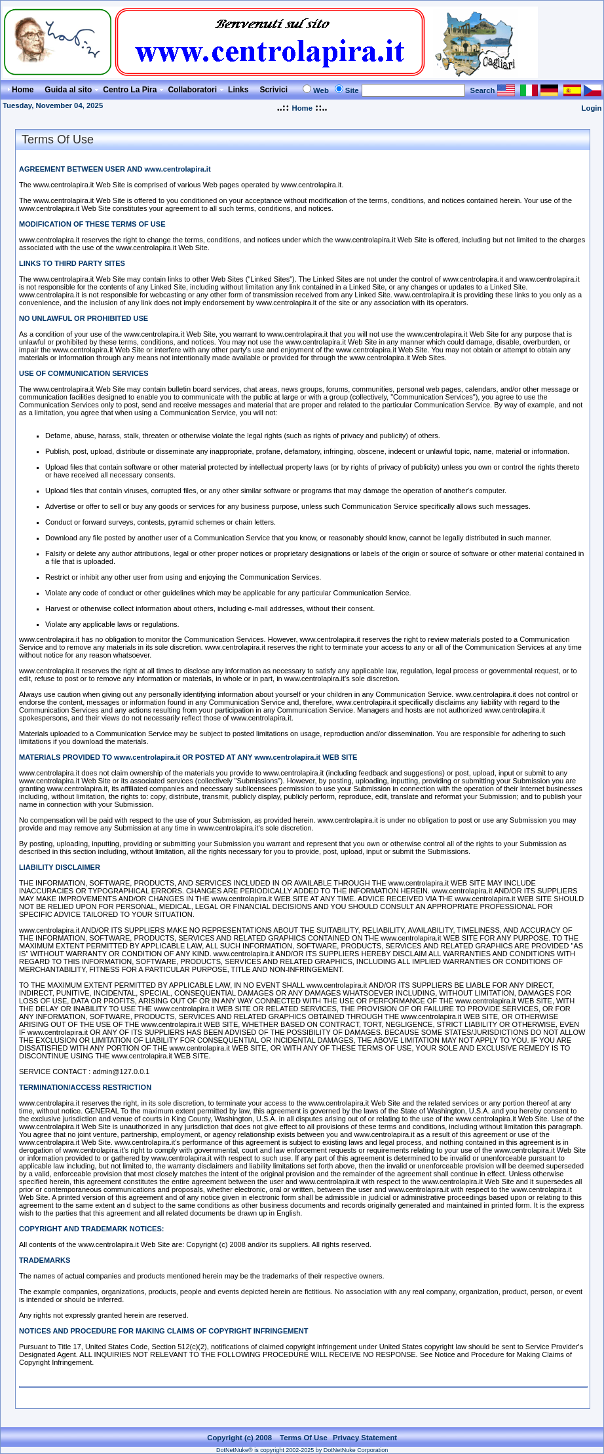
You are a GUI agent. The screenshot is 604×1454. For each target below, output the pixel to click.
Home (302, 108)
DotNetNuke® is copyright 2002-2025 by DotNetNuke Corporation (302, 1450)
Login (592, 108)
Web (321, 90)
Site (352, 90)
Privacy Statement (365, 1438)
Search (482, 90)
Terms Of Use (304, 1438)
